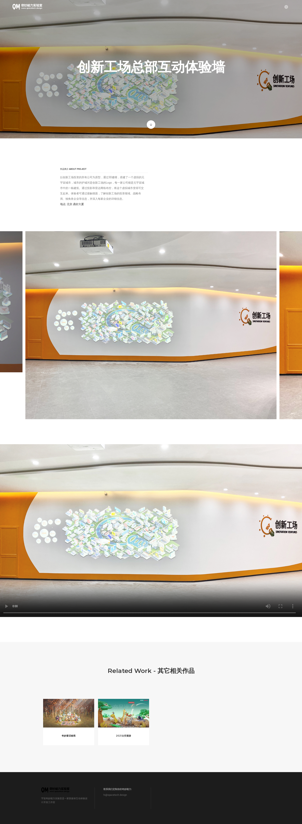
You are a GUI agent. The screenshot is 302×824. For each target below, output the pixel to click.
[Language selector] (283, 7)
